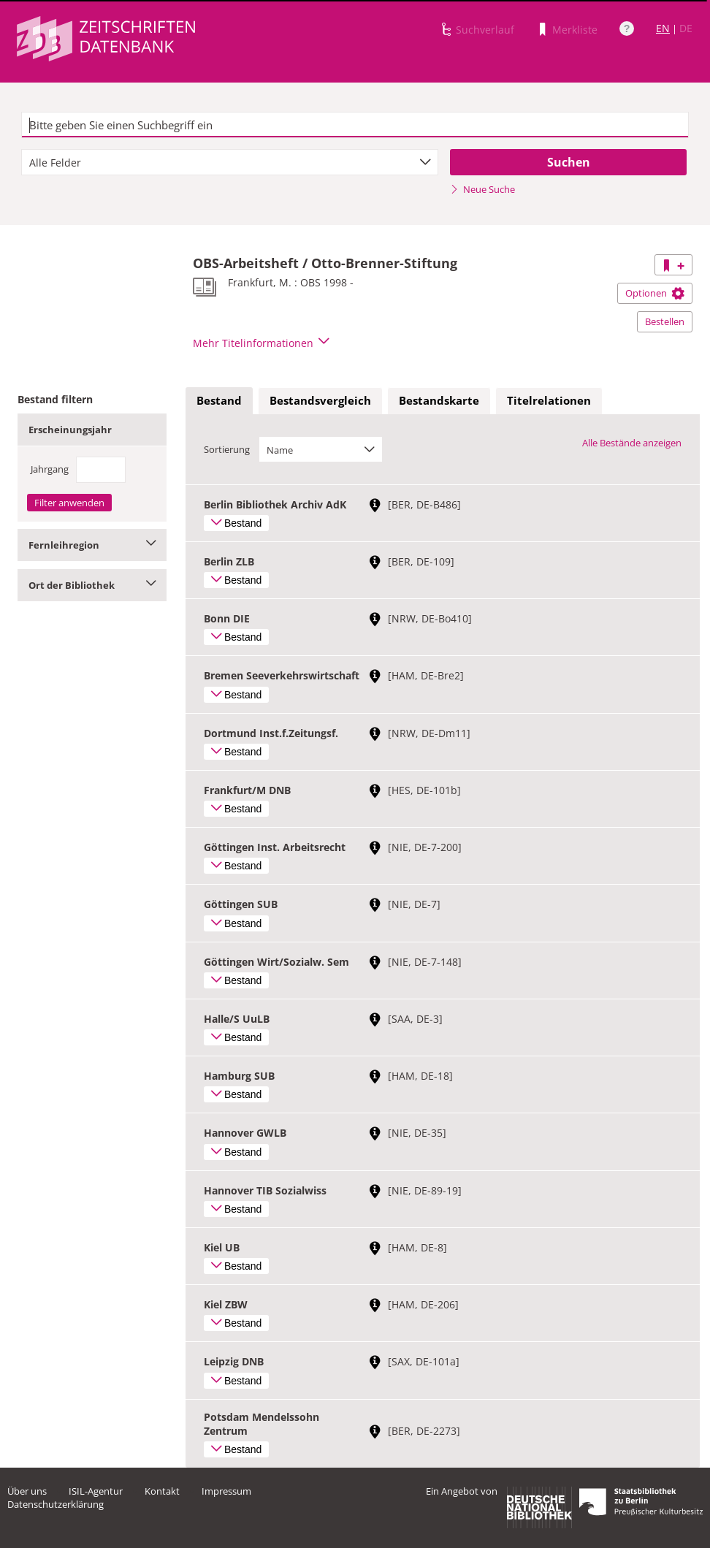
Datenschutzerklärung (55, 1504)
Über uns (27, 1491)
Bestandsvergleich (320, 400)
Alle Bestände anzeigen (632, 442)
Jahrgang (50, 469)
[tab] (219, 401)
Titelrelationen (549, 400)
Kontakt (162, 1491)
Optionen (654, 293)
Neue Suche (482, 189)
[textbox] (355, 125)
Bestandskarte (439, 400)
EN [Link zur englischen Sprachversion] (663, 28)
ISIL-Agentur (96, 1491)
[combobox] (229, 162)
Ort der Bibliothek (92, 585)
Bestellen (664, 321)
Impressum (226, 1491)
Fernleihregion (92, 545)
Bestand (219, 400)
